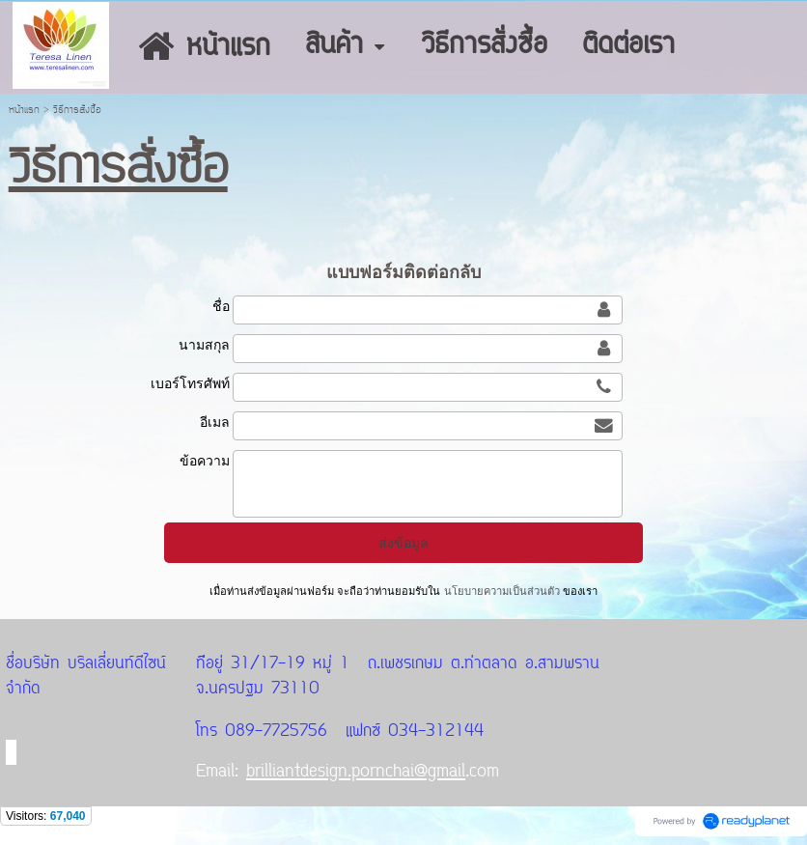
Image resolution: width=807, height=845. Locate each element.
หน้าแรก (24, 110)
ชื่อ (221, 306)
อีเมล (215, 422)
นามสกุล (204, 344)
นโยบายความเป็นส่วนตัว (501, 591)
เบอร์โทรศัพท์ (190, 383)
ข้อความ (205, 460)
